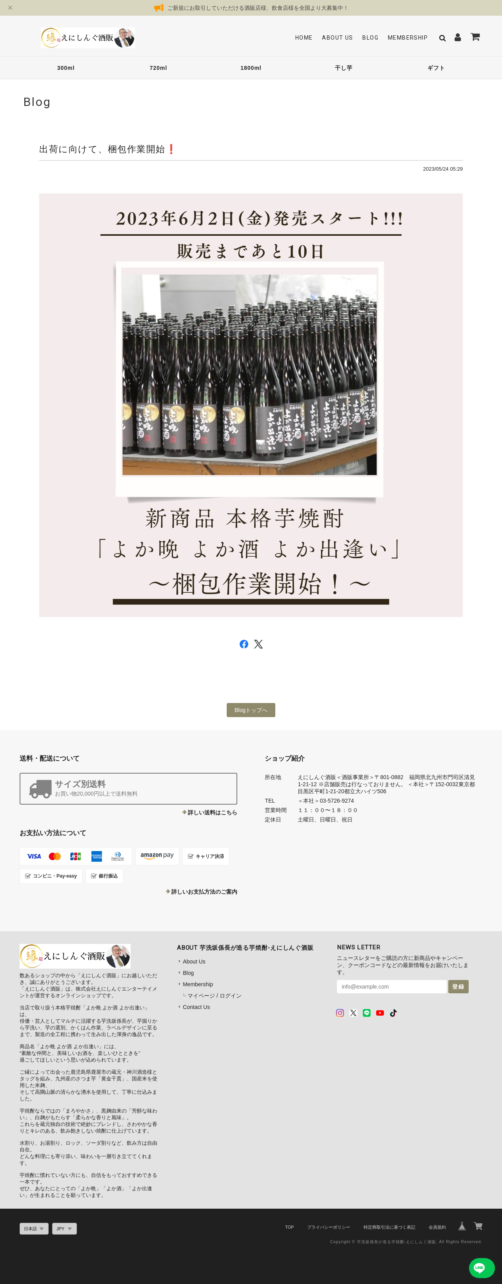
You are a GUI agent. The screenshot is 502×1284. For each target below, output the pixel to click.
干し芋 (344, 68)
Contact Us (196, 1007)
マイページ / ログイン (214, 996)
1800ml (250, 68)
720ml (158, 68)
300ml (66, 68)
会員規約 (437, 1227)
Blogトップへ (251, 710)
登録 (458, 986)
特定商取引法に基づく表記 (389, 1227)
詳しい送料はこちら (212, 812)
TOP (289, 1227)
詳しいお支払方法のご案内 (204, 892)
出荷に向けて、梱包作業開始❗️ (108, 149)
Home (304, 38)
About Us (337, 38)
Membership (408, 38)
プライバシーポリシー (328, 1227)
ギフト (436, 68)
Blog (370, 38)
